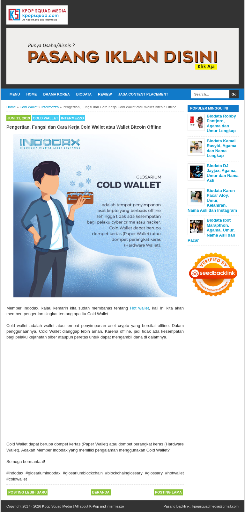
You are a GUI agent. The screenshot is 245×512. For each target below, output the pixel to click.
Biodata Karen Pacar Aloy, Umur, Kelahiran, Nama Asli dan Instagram (212, 200)
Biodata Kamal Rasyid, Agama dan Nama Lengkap (221, 148)
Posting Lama (168, 492)
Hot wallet (139, 308)
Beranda (101, 492)
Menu (15, 94)
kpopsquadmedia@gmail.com (215, 506)
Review (105, 94)
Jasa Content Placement (143, 94)
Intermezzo (72, 118)
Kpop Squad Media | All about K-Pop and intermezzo (83, 506)
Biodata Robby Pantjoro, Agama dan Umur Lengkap (221, 123)
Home (31, 94)
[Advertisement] (95, 393)
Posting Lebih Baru (27, 492)
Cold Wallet (45, 118)
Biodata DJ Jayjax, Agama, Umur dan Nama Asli (223, 173)
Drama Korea (56, 94)
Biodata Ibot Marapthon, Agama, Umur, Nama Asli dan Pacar (211, 230)
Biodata (84, 94)
